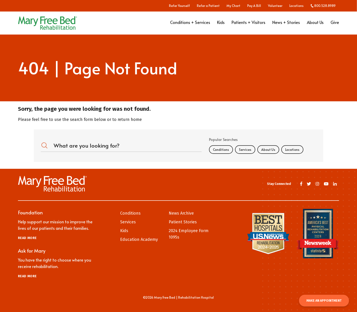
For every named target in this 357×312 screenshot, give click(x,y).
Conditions (221, 149)
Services (245, 149)
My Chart (233, 6)
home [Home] (136, 119)
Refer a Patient (208, 6)
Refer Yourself (179, 6)
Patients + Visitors (248, 23)
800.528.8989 (323, 6)
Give (335, 23)
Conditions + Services (190, 23)
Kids (221, 23)
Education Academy (139, 239)
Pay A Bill (254, 6)
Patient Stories (183, 222)
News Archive (181, 213)
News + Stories (286, 23)
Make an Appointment (324, 301)
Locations (296, 6)
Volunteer (275, 6)
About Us (315, 23)
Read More (27, 238)
